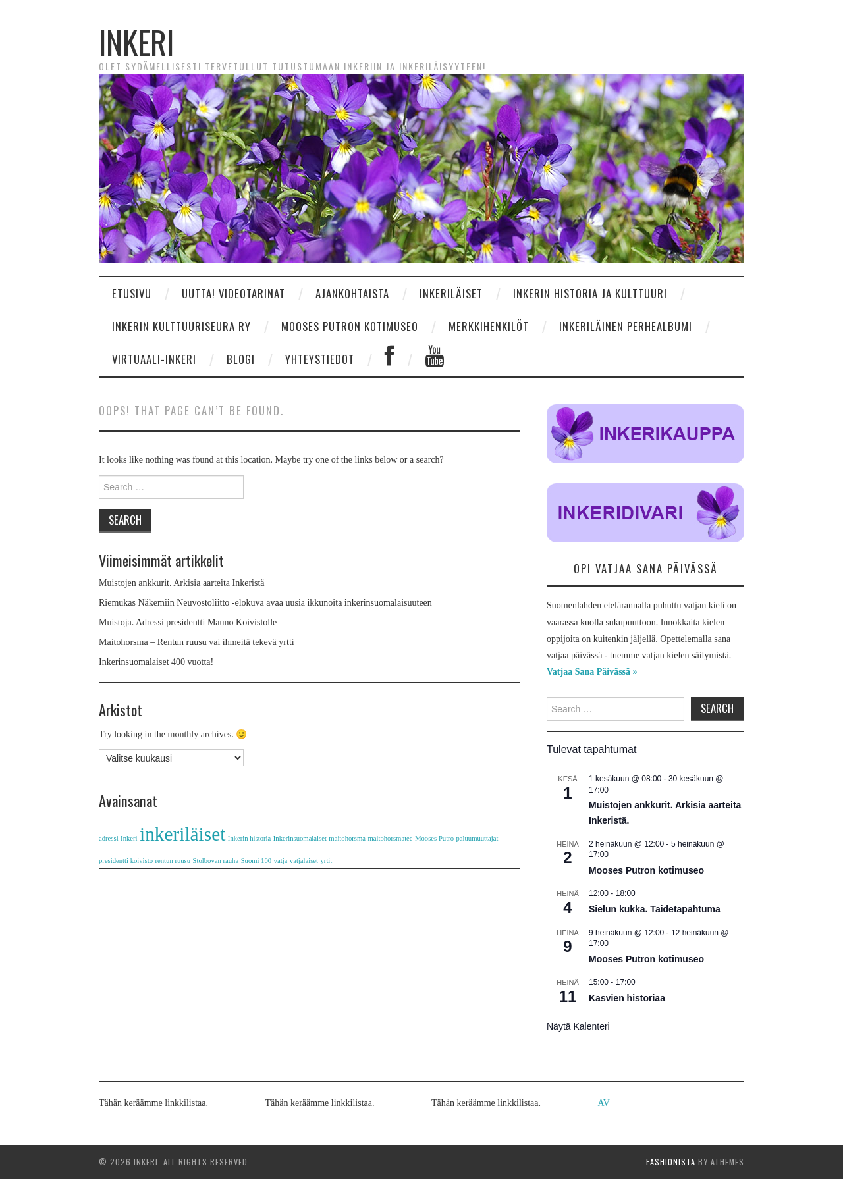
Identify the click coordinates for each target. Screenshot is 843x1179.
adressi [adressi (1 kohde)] (109, 838)
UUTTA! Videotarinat (233, 293)
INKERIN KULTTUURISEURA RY (181, 326)
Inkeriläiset (451, 293)
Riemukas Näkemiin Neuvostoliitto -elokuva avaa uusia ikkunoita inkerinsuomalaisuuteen (265, 603)
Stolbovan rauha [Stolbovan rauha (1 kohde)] (216, 860)
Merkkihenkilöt (489, 326)
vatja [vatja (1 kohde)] (281, 860)
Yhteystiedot (319, 359)
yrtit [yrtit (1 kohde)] (327, 860)
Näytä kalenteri (578, 1026)
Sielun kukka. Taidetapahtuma (655, 909)
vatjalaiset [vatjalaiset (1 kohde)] (304, 860)
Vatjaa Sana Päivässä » (592, 672)
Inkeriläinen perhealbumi (625, 326)
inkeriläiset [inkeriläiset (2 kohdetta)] (182, 834)
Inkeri (136, 41)
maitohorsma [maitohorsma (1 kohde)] (347, 838)
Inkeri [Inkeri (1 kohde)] (129, 838)
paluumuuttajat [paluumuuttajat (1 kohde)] (477, 838)
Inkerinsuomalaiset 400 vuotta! (156, 662)
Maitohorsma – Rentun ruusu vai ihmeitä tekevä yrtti (196, 642)
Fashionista (670, 1161)
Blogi (241, 359)
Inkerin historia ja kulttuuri (590, 293)
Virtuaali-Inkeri (154, 359)
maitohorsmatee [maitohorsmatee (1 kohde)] (390, 838)
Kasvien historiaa (627, 998)
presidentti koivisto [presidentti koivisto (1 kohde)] (126, 860)
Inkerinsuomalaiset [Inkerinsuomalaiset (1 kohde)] (300, 838)
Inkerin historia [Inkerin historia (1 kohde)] (249, 838)
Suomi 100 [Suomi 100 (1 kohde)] (256, 860)
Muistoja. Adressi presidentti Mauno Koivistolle (188, 622)
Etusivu (131, 293)
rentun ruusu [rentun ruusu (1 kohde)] (173, 860)
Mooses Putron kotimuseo (349, 326)
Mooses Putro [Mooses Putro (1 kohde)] (434, 838)
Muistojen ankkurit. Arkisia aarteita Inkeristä (182, 583)
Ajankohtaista (352, 293)
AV (604, 1103)
